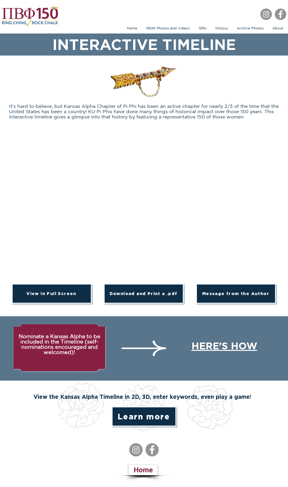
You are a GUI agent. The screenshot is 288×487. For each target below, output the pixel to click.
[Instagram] (266, 14)
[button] (202, 28)
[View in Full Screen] (52, 294)
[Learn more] (144, 416)
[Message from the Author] (236, 294)
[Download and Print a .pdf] (144, 294)
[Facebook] (280, 14)
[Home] (143, 470)
